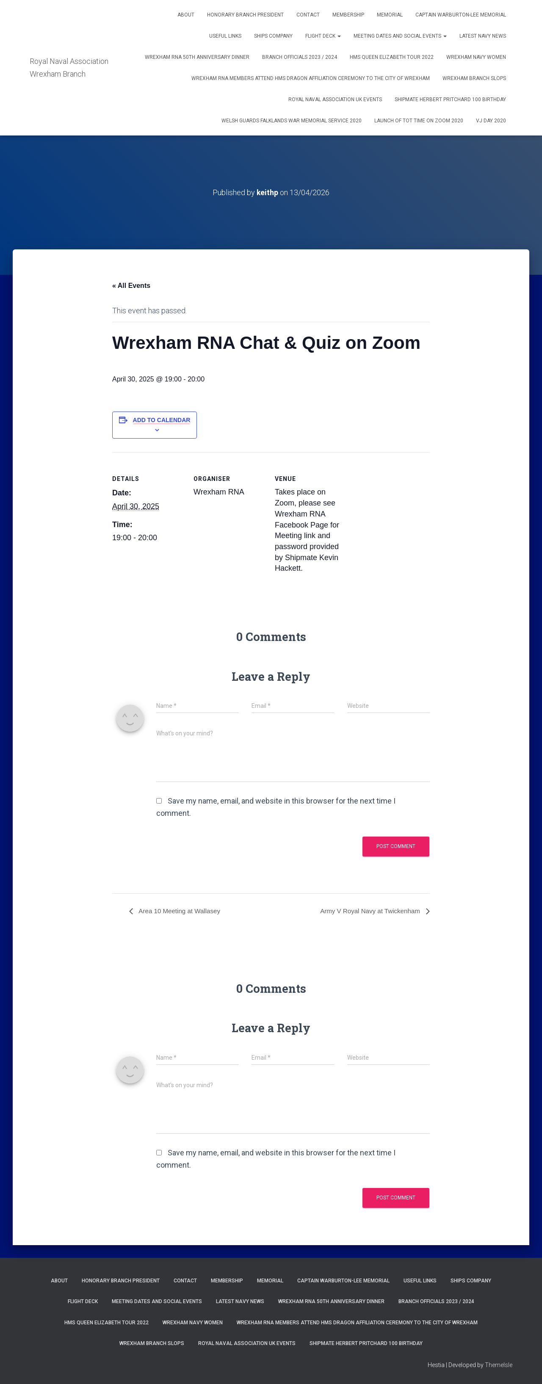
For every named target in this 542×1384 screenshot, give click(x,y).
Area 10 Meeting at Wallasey (181, 910)
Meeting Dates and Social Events (400, 36)
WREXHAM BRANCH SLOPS (474, 78)
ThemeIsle (498, 1365)
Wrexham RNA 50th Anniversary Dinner (197, 57)
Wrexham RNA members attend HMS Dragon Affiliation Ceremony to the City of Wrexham (310, 78)
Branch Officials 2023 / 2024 (299, 57)
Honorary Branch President (245, 15)
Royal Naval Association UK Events (335, 99)
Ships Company (273, 36)
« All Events (131, 285)
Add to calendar (162, 420)
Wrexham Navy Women (476, 57)
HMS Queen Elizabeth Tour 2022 (392, 57)
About (185, 15)
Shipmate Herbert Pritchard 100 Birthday (450, 99)
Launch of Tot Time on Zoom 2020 (418, 121)
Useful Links (225, 36)
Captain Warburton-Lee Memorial (460, 15)
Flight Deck (323, 36)
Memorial (390, 15)
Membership (348, 15)
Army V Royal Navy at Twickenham (368, 910)
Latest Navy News (482, 36)
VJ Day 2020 (491, 121)
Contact (308, 15)
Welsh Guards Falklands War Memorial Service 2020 (291, 121)
